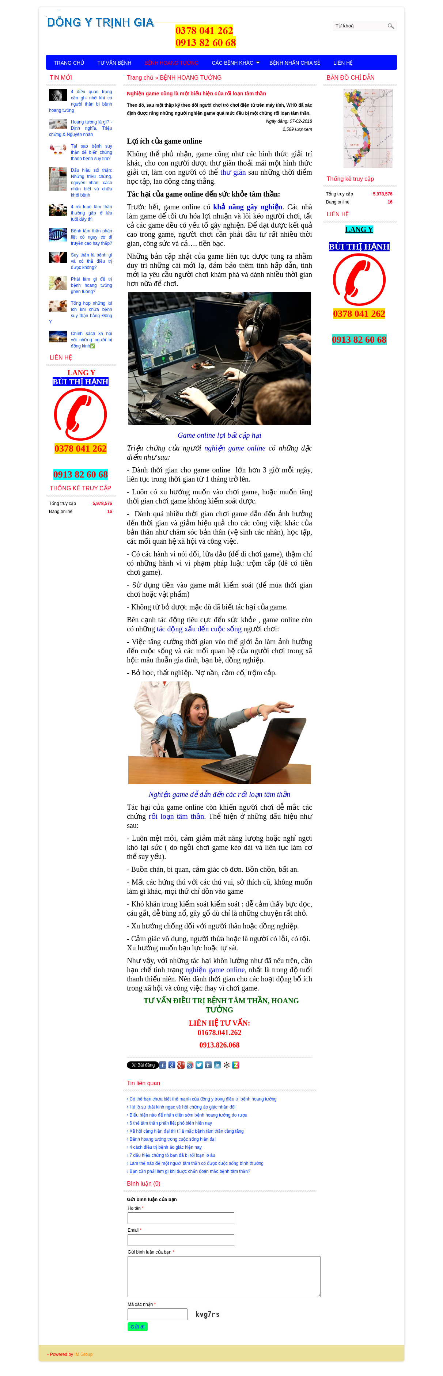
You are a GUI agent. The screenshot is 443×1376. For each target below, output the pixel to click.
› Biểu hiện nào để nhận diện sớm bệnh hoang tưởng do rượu (187, 1115)
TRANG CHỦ (69, 63)
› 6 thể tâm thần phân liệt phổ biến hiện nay (169, 1123)
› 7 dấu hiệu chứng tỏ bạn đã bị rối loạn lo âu (171, 1155)
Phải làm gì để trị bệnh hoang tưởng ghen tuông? (91, 285)
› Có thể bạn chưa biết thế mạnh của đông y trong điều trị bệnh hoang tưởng (202, 1099)
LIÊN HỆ (343, 63)
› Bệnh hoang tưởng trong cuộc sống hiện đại (171, 1139)
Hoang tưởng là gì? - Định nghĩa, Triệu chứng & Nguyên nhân (80, 128)
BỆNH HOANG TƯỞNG (171, 63)
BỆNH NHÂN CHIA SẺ (294, 63)
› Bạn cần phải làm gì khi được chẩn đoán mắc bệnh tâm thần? (188, 1171)
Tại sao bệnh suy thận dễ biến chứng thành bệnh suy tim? (91, 152)
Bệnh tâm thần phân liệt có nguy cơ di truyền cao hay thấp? (91, 237)
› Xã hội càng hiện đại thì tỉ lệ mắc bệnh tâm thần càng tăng (185, 1131)
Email (134, 1230)
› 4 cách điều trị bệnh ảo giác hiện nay (164, 1147)
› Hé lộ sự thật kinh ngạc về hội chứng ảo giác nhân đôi (181, 1107)
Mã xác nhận (142, 1304)
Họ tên (136, 1208)
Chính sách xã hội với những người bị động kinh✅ (91, 340)
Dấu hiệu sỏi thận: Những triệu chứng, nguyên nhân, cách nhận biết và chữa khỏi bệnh (91, 183)
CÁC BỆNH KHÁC (236, 63)
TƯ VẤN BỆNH (114, 63)
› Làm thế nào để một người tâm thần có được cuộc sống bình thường (195, 1163)
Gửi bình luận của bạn (151, 1252)
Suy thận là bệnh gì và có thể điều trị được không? (91, 261)
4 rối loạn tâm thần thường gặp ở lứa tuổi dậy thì (91, 213)
